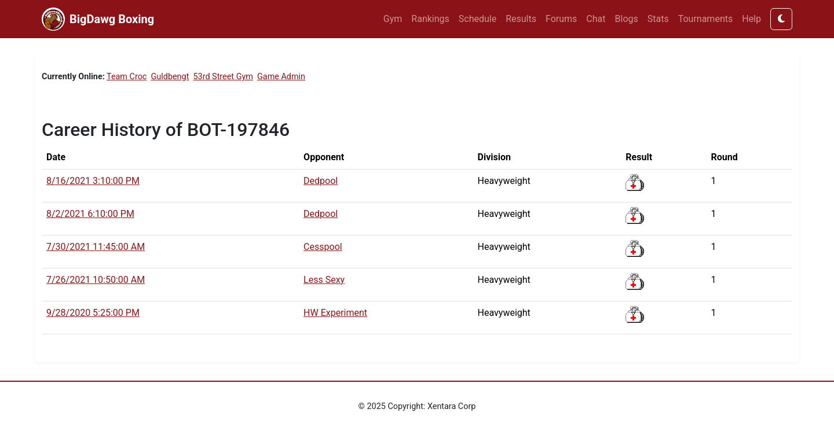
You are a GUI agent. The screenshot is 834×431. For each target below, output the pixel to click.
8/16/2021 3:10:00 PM (93, 180)
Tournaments (705, 18)
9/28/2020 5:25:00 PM (93, 312)
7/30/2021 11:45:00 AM (95, 246)
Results (521, 18)
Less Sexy (324, 279)
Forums (561, 18)
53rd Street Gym (223, 77)
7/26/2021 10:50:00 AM (95, 279)
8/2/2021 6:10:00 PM (90, 213)
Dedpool (320, 180)
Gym (393, 18)
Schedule (477, 18)
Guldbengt (170, 77)
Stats (658, 18)
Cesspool (322, 246)
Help (751, 18)
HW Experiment (335, 312)
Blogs (626, 18)
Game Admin (281, 77)
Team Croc (127, 77)
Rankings (430, 18)
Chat (595, 18)
